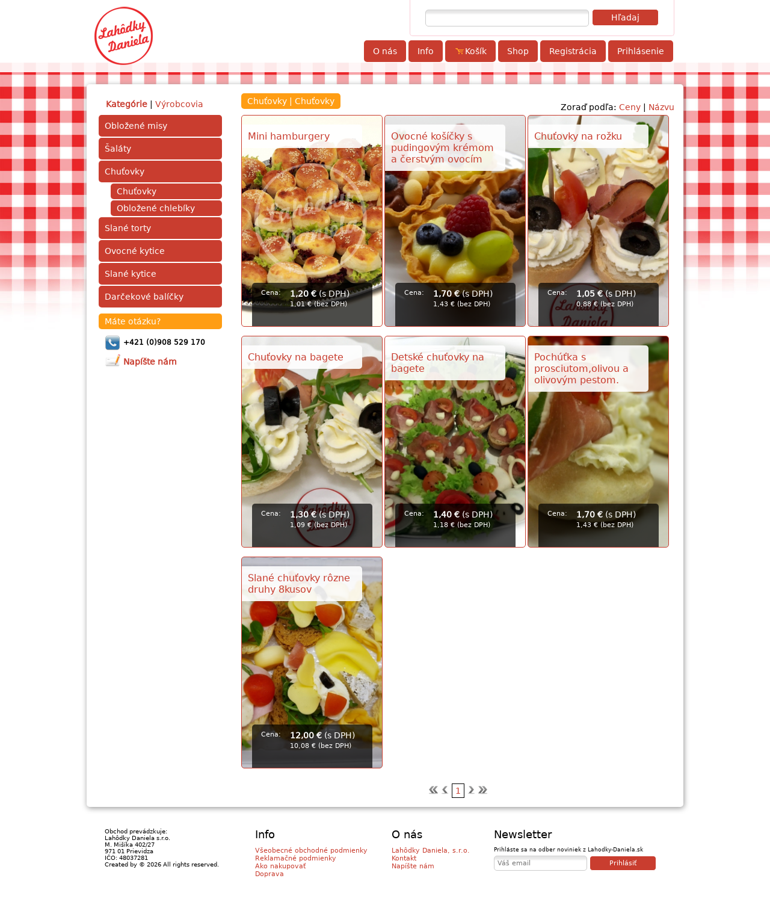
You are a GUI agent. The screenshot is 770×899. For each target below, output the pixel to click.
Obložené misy (136, 126)
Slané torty (128, 228)
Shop (518, 51)
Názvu (661, 107)
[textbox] (507, 18)
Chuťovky (124, 171)
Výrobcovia (179, 104)
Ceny (630, 107)
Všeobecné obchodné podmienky (311, 850)
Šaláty (118, 148)
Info (425, 51)
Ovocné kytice (135, 251)
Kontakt (404, 858)
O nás (385, 51)
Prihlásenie (640, 51)
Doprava (269, 874)
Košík (470, 51)
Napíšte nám (413, 866)
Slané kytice (130, 274)
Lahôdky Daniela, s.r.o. (431, 850)
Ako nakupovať (280, 866)
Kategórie (126, 104)
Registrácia (573, 51)
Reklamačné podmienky (295, 858)
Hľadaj (625, 17)
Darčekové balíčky (144, 296)
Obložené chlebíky (156, 208)
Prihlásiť (622, 863)
